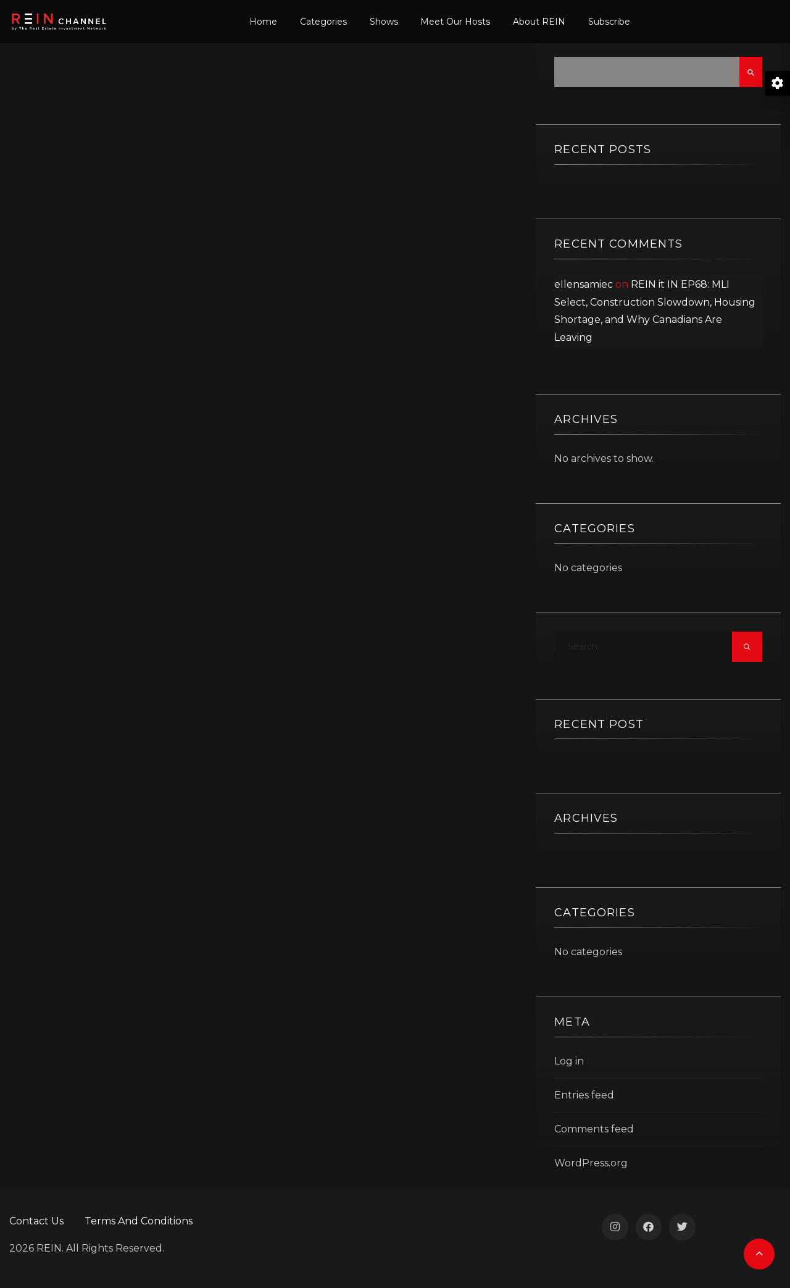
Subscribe (609, 21)
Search (750, 72)
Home (263, 21)
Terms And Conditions (139, 1221)
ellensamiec (583, 284)
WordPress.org (591, 1163)
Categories (323, 21)
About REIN (539, 21)
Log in (569, 1061)
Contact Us (36, 1221)
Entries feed (584, 1095)
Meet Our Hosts (455, 21)
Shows (384, 21)
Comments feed (594, 1129)
